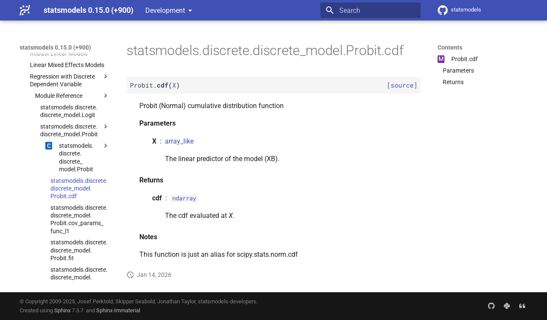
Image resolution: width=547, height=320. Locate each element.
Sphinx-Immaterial (118, 310)
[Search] (371, 10)
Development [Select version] (165, 10)
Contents (450, 47)
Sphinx (62, 310)
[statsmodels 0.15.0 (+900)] (24, 10)
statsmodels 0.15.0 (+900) (55, 47)
